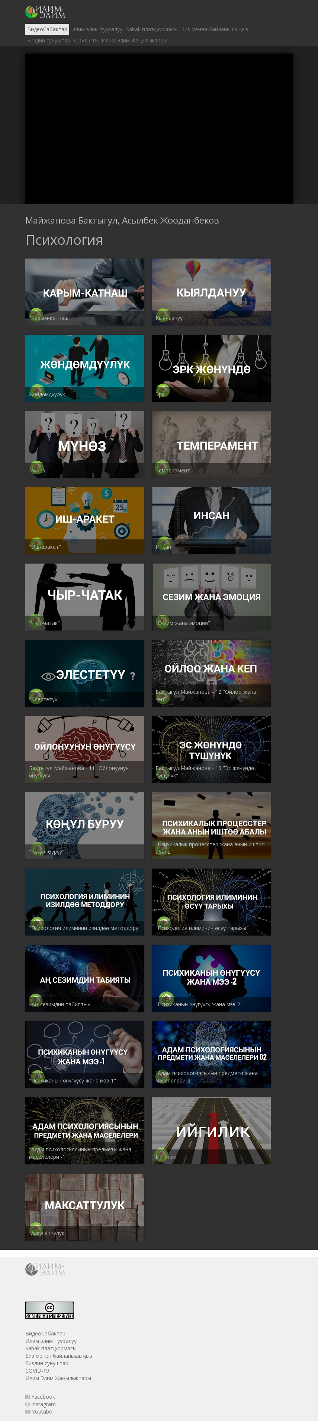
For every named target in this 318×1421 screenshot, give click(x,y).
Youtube (38, 1411)
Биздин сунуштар (48, 40)
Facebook (40, 1396)
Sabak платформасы (151, 29)
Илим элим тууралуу (96, 29)
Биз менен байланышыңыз (214, 29)
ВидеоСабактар (47, 29)
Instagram (40, 1404)
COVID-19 (86, 40)
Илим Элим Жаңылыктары (134, 40)
